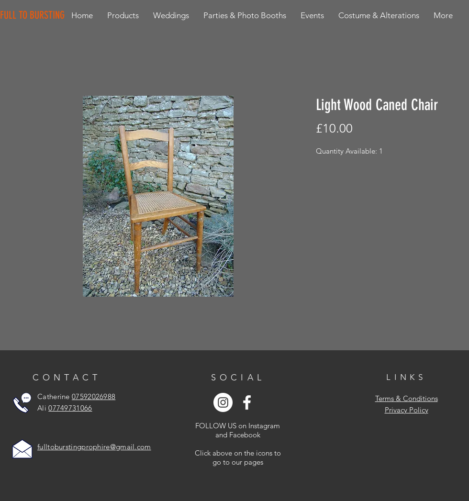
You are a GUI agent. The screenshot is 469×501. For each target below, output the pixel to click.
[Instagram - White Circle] (223, 402)
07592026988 (93, 396)
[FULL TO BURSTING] (34, 15)
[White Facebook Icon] (247, 402)
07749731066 (70, 407)
